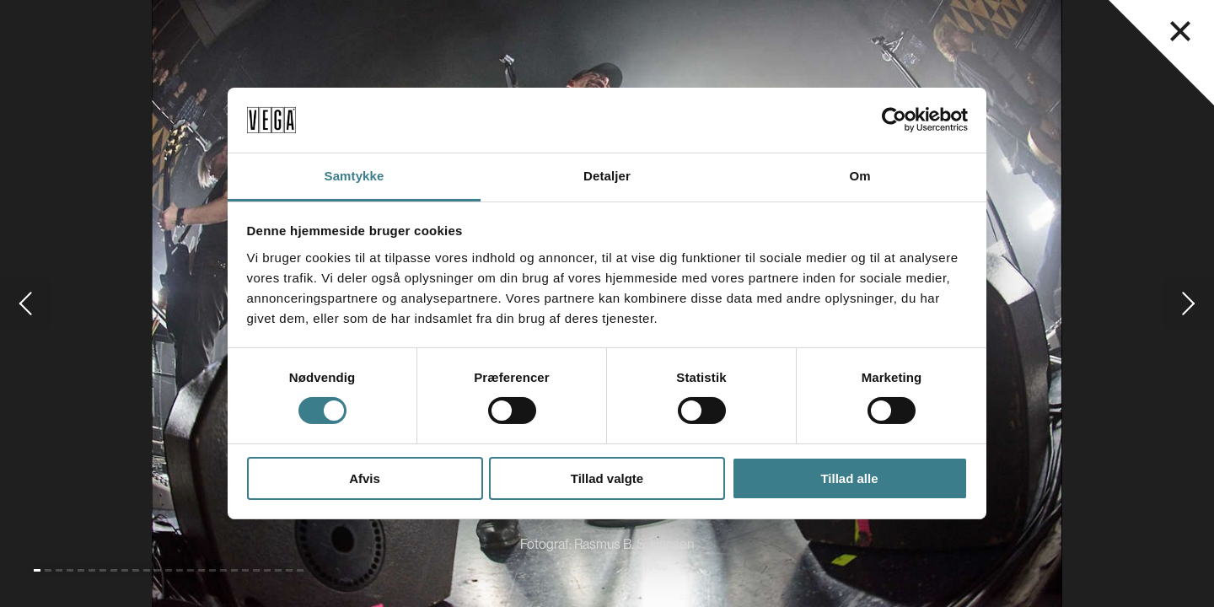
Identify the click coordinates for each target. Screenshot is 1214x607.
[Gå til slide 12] (157, 570)
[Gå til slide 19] (234, 570)
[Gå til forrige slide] (25, 303)
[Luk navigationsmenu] (1180, 31)
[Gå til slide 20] (245, 570)
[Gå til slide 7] (102, 570)
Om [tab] (859, 176)
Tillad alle (849, 478)
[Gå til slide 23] (278, 570)
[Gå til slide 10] (135, 570)
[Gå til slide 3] (59, 570)
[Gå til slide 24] (289, 570)
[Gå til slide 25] (300, 570)
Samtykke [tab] (354, 176)
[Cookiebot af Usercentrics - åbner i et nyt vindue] (894, 119)
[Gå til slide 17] (212, 570)
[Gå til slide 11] (146, 570)
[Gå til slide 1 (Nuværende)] (37, 570)
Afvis (364, 478)
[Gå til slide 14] (179, 570)
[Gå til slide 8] (113, 570)
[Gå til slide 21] (256, 570)
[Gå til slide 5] (81, 570)
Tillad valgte (607, 478)
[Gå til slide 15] (190, 570)
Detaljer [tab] (607, 176)
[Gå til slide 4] (70, 570)
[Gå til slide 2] (48, 570)
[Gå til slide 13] (168, 570)
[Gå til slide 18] (223, 570)
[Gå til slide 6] (92, 570)
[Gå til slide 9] (124, 570)
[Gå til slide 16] (201, 570)
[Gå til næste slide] (1188, 303)
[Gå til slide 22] (267, 570)
